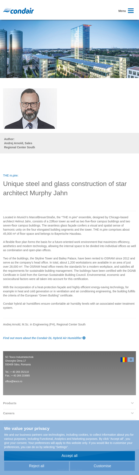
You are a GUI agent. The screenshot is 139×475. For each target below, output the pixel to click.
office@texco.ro (13, 381)
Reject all (36, 466)
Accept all (69, 456)
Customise (102, 466)
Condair (18, 11)
